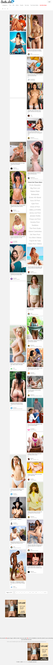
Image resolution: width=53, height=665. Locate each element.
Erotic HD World (35, 197)
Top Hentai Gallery (34, 5)
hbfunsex (32, 571)
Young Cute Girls (33, 517)
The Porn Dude (35, 228)
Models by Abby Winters (34, 54)
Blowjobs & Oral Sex (17, 547)
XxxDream (32, 372)
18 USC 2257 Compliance (22, 641)
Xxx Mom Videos (35, 237)
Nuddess (35, 225)
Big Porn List (35, 188)
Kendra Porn (35, 222)
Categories (5, 5)
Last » (45, 592)
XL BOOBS (15, 241)
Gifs (13, 5)
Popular (21, 5)
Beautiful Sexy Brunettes (17, 408)
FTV (14, 368)
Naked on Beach (33, 272)
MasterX (14, 210)
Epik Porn (35, 204)
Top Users (27, 5)
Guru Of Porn (35, 200)
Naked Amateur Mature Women (36, 346)
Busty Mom (15, 242)
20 (33, 592)
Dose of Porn (35, 207)
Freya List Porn (35, 219)
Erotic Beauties (35, 185)
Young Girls (15, 494)
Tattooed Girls (33, 373)
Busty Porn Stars (16, 211)
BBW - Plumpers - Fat (34, 459)
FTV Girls (15, 369)
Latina (31, 116)
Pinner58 (14, 278)
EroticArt (14, 407)
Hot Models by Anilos (34, 314)
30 (36, 592)
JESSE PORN (35, 216)
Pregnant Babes (33, 480)
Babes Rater (35, 191)
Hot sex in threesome (34, 138)
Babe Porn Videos (35, 244)
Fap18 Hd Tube (35, 241)
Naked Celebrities (35, 231)
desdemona (32, 177)
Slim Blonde (32, 80)
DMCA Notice (32, 641)
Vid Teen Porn (35, 234)
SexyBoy (32, 271)
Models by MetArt (16, 279)
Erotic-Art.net (25, 661)
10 (30, 592)
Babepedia (35, 194)
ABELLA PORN (35, 210)
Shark (14, 586)
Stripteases (43, 641)
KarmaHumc (32, 79)
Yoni (31, 115)
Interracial (15, 587)
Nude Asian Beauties (34, 178)
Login (49, 1)
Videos (17, 5)
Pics (10, 5)
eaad (31, 53)
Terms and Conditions (11, 641)
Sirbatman (32, 137)
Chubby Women (33, 572)
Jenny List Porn (35, 213)
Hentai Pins (38, 641)
